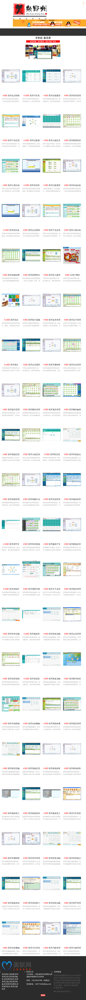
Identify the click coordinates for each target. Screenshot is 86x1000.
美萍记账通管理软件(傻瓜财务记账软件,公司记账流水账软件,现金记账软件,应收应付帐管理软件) (51, 185)
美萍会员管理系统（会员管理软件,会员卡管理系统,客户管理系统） (72, 634)
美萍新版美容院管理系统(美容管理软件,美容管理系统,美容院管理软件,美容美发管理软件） (31, 813)
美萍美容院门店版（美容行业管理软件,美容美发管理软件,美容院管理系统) (31, 903)
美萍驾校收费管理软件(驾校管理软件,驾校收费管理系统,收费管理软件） (51, 724)
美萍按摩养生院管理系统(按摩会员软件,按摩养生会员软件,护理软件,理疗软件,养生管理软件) (31, 275)
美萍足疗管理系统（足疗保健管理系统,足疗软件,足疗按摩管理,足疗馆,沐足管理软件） (72, 320)
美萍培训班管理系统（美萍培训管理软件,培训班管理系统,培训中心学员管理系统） (51, 499)
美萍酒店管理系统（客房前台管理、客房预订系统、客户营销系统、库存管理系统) (51, 410)
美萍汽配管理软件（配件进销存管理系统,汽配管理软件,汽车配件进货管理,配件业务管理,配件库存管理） (51, 948)
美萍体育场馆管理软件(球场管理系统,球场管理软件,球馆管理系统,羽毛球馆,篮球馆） (11, 679)
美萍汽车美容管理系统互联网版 (31, 96)
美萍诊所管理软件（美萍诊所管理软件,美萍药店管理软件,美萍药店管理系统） (51, 320)
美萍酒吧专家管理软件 (31, 589)
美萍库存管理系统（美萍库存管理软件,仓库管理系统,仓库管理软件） (31, 858)
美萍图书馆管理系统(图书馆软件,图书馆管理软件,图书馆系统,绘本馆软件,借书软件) (72, 679)
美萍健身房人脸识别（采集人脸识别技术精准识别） (11, 813)
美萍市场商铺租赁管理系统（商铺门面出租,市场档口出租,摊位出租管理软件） (11, 724)
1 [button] (41, 54)
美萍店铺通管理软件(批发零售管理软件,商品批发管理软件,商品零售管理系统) (51, 96)
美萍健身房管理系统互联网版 (31, 634)
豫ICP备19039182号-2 (62, 991)
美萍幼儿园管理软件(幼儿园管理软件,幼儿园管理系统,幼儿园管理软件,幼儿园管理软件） (51, 275)
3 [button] (44, 54)
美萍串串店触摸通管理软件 (11, 634)
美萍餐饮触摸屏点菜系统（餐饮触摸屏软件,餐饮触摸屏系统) (72, 410)
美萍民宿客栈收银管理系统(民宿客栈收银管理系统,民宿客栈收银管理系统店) (31, 544)
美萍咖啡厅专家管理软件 (51, 544)
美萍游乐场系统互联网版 (10, 230)
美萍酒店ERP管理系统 (10, 365)
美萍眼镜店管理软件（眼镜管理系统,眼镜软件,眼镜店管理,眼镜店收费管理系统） (72, 544)
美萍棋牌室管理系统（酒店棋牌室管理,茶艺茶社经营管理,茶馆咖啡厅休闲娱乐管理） (72, 141)
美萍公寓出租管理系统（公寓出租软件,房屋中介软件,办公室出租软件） (11, 185)
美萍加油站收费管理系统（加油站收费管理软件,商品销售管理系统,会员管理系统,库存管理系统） (72, 185)
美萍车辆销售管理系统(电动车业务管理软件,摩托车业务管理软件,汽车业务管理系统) (51, 365)
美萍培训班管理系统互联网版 (31, 185)
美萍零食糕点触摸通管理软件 (72, 455)
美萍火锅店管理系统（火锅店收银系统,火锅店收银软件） (31, 455)
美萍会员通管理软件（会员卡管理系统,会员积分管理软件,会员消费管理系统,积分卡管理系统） (31, 365)
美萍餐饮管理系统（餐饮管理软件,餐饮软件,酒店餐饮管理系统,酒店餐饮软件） (31, 410)
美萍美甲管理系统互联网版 (10, 544)
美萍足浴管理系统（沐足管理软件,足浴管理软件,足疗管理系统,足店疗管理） (72, 365)
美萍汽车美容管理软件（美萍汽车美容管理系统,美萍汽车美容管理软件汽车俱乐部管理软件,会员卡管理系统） (72, 813)
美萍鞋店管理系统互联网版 (51, 455)
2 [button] (43, 54)
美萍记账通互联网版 (31, 141)
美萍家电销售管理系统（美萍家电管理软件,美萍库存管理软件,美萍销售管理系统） (51, 769)
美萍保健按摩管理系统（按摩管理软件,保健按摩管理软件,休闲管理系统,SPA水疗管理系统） (11, 275)
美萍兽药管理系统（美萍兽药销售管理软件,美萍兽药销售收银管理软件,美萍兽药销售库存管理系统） (72, 96)
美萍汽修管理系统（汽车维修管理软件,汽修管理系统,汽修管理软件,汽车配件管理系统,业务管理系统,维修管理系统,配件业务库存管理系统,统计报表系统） (72, 948)
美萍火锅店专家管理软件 (51, 141)
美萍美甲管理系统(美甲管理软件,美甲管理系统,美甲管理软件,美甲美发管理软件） (72, 903)
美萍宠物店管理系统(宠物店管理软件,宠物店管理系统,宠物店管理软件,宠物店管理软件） (11, 455)
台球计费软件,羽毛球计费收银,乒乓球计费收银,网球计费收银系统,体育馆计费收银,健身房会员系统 (72, 275)
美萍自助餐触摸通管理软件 (31, 724)
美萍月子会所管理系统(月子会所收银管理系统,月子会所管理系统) (51, 589)
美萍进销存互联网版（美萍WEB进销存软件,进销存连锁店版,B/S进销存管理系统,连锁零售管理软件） (11, 589)
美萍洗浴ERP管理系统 (10, 320)
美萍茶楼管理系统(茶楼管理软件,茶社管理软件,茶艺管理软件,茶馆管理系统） (11, 499)
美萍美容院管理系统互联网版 (31, 679)
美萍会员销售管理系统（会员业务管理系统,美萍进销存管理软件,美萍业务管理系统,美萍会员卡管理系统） (11, 96)
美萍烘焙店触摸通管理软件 (51, 634)
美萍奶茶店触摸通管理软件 (11, 769)
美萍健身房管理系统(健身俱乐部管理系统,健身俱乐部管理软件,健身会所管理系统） (72, 499)
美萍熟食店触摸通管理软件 (51, 679)
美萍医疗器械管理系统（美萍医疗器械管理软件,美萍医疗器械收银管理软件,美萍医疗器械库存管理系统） (31, 320)
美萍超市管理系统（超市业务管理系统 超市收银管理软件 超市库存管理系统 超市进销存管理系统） (11, 410)
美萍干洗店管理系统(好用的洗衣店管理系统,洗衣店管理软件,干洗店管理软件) (11, 141)
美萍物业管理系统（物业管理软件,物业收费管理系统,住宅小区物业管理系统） (72, 589)
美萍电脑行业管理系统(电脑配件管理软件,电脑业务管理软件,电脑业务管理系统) (31, 499)
